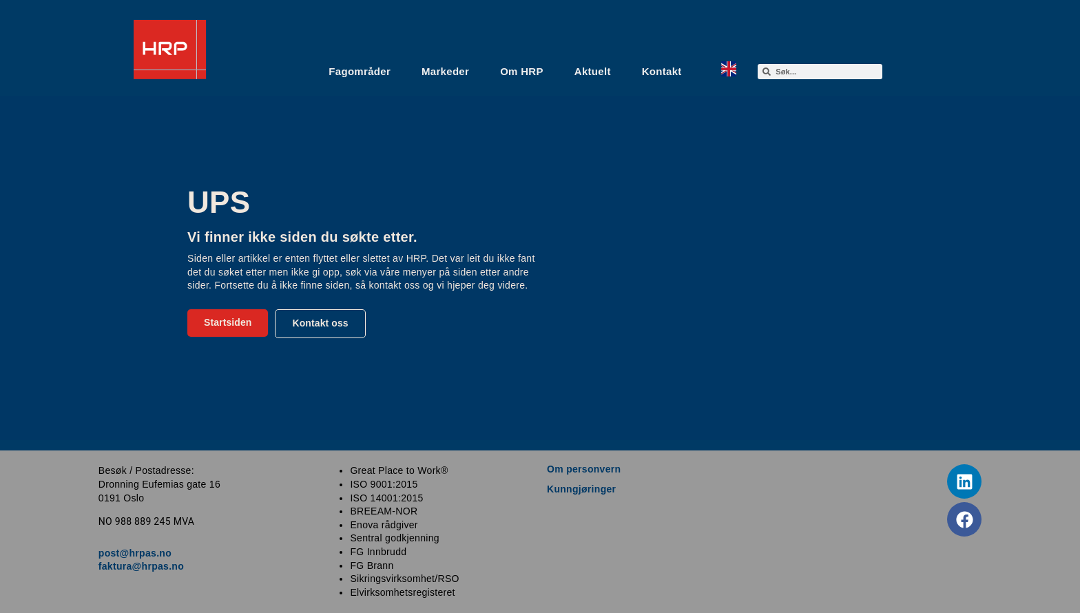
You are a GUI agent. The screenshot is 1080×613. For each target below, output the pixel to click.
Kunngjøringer (581, 489)
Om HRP (521, 71)
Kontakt (662, 71)
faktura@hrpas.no (141, 566)
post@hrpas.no (135, 553)
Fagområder (360, 71)
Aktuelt (592, 71)
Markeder (445, 71)
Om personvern (584, 469)
